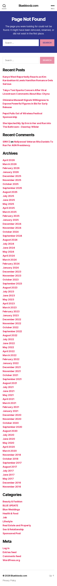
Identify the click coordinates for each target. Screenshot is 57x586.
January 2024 (11, 267)
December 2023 (12, 271)
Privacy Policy (9, 580)
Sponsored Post (12, 533)
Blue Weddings (11, 509)
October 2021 (10, 375)
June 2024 (9, 247)
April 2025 (9, 208)
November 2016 (12, 486)
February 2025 (11, 215)
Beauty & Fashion (12, 501)
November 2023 (12, 275)
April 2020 (9, 446)
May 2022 (8, 347)
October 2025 (11, 184)
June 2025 (9, 200)
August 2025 (10, 192)
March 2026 (9, 164)
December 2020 (12, 415)
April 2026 (9, 160)
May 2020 (8, 442)
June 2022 (9, 343)
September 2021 (12, 379)
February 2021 (11, 407)
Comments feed (12, 556)
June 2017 (9, 474)
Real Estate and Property (17, 525)
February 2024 (11, 263)
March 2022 (9, 355)
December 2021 (12, 367)
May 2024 (8, 251)
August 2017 (10, 466)
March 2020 (10, 450)
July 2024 (8, 243)
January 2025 (11, 219)
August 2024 (10, 239)
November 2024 (12, 227)
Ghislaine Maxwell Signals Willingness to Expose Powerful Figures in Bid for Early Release (26, 104)
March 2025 (9, 212)
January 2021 (10, 411)
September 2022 (12, 331)
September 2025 (12, 188)
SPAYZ (6, 141)
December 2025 (12, 176)
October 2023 (11, 279)
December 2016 (12, 482)
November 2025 (12, 180)
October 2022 (10, 327)
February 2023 (11, 311)
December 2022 (12, 319)
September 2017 (12, 462)
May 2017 (8, 478)
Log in (6, 548)
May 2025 (8, 204)
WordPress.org (11, 560)
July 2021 (8, 387)
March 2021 (9, 403)
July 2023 (8, 291)
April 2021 (8, 399)
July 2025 (8, 196)
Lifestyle (8, 521)
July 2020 (8, 434)
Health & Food (10, 513)
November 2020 (12, 419)
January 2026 (11, 172)
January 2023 (11, 315)
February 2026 (11, 168)
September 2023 (12, 283)
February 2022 (11, 359)
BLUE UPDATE (10, 505)
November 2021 (12, 371)
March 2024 (9, 259)
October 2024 (11, 231)
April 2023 (9, 303)
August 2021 (10, 383)
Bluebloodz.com (28, 5)
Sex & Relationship (13, 529)
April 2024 (9, 255)
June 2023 (9, 295)
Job (5, 517)
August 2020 (10, 431)
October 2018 (10, 458)
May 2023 (8, 299)
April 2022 (9, 351)
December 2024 (12, 223)
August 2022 (10, 335)
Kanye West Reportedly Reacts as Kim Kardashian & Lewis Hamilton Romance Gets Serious (28, 80)
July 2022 (8, 339)
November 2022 (12, 323)
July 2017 (8, 470)
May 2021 (8, 395)
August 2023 (10, 287)
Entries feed (9, 552)
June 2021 (9, 391)
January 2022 (11, 363)
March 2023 (9, 307)
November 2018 (12, 454)
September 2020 (12, 427)
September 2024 (12, 235)
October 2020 (11, 423)
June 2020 (9, 438)
